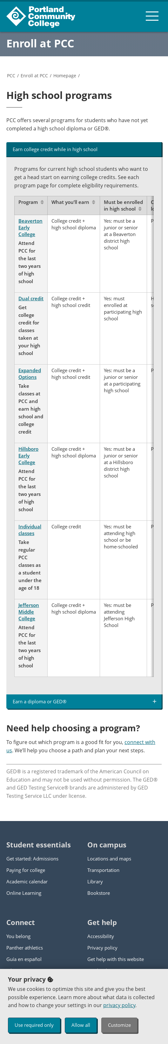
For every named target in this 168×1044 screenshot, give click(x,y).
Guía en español (24, 959)
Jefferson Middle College (28, 612)
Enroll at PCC (40, 43)
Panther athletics (24, 947)
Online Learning (23, 893)
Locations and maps (109, 858)
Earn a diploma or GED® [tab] (39, 701)
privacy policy (119, 1005)
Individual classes (29, 529)
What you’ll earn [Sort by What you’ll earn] (73, 202)
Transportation (103, 870)
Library (95, 881)
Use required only (34, 1025)
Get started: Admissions (32, 858)
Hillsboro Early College (28, 455)
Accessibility (100, 936)
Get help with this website (115, 959)
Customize (119, 1025)
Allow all (80, 1025)
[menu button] (152, 16)
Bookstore (98, 893)
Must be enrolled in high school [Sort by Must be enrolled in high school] (123, 205)
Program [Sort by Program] (31, 202)
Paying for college (25, 870)
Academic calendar (27, 881)
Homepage (64, 76)
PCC (11, 76)
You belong (18, 936)
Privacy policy (102, 947)
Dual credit (31, 298)
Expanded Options (29, 373)
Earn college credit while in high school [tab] (55, 149)
